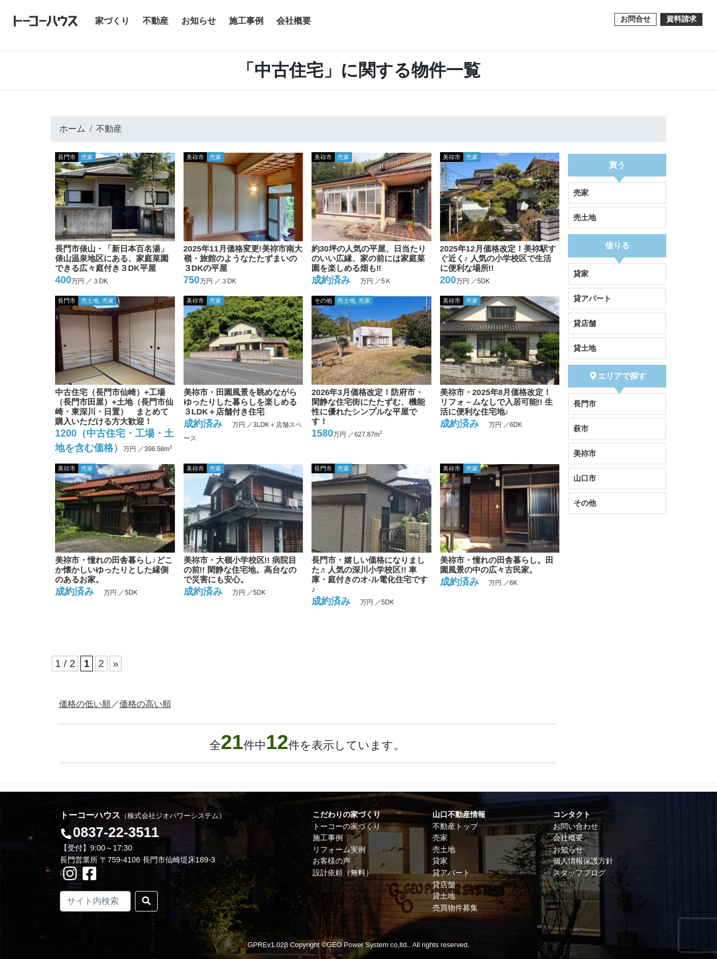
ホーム (72, 128)
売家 (581, 192)
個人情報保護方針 (583, 860)
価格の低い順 (85, 704)
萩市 (581, 428)
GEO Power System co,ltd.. (369, 945)
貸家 (581, 273)
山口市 (584, 478)
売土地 (584, 217)
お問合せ (635, 19)
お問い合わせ (575, 826)
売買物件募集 (455, 907)
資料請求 (681, 19)
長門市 (584, 403)
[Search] (95, 901)
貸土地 (584, 348)
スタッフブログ (579, 872)
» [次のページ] (116, 663)
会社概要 (293, 20)
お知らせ (198, 20)
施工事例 (246, 20)
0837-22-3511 (116, 832)
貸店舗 (584, 323)
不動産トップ (455, 826)
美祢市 (584, 453)
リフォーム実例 (339, 849)
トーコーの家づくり (347, 826)
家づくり (114, 19)
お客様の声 (331, 860)
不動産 (155, 20)
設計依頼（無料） (343, 872)
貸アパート (592, 298)
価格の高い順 (145, 704)
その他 (584, 503)
